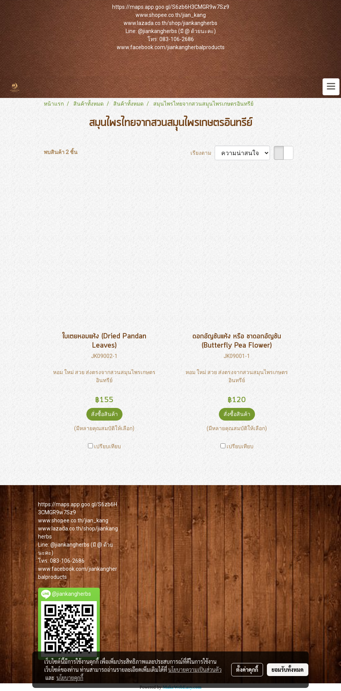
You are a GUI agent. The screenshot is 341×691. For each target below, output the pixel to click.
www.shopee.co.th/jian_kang (171, 15)
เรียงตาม (202, 153)
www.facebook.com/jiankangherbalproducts (171, 47)
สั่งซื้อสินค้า (104, 414)
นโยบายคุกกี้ (69, 677)
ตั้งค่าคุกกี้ (247, 669)
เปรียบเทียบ (107, 446)
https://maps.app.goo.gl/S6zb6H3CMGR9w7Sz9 (170, 7)
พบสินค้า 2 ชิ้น (61, 152)
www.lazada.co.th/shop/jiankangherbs (170, 23)
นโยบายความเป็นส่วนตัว (195, 669)
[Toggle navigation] (331, 86)
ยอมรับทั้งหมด (287, 669)
